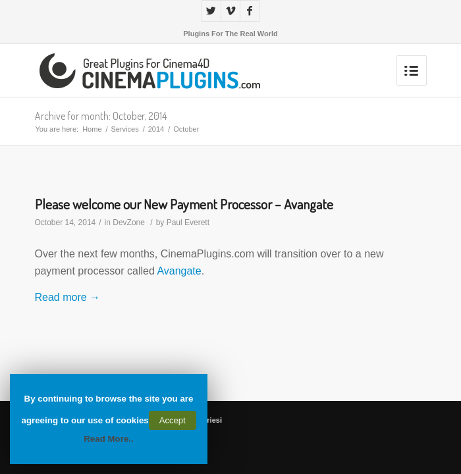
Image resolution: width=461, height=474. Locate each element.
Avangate (179, 270)
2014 (156, 129)
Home (91, 129)
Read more (68, 297)
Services (125, 129)
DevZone (129, 222)
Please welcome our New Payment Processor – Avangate (184, 204)
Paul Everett (188, 222)
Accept (172, 420)
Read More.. (109, 439)
